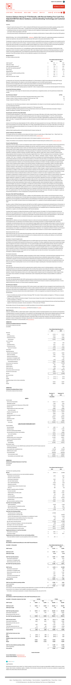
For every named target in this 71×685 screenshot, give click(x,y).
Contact (35, 12)
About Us (41, 12)
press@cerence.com (21, 655)
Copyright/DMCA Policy (46, 680)
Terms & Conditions (36, 680)
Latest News (9, 12)
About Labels (27, 12)
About (11, 680)
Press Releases (18, 12)
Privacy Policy (54, 680)
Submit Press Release (27, 680)
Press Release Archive (17, 680)
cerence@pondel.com (22, 656)
